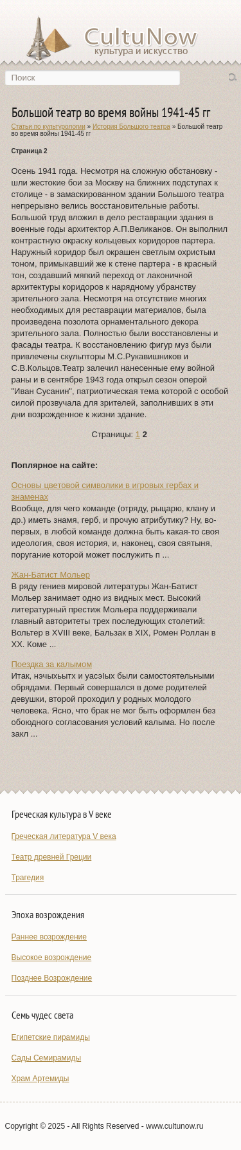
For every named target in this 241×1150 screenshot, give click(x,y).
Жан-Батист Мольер (51, 575)
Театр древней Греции (52, 857)
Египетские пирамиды (51, 1037)
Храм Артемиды (40, 1078)
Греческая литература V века (64, 836)
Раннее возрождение (49, 936)
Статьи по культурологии (48, 126)
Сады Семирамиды (47, 1057)
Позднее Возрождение (52, 978)
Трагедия (28, 877)
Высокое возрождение (52, 957)
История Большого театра (131, 126)
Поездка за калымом (52, 664)
